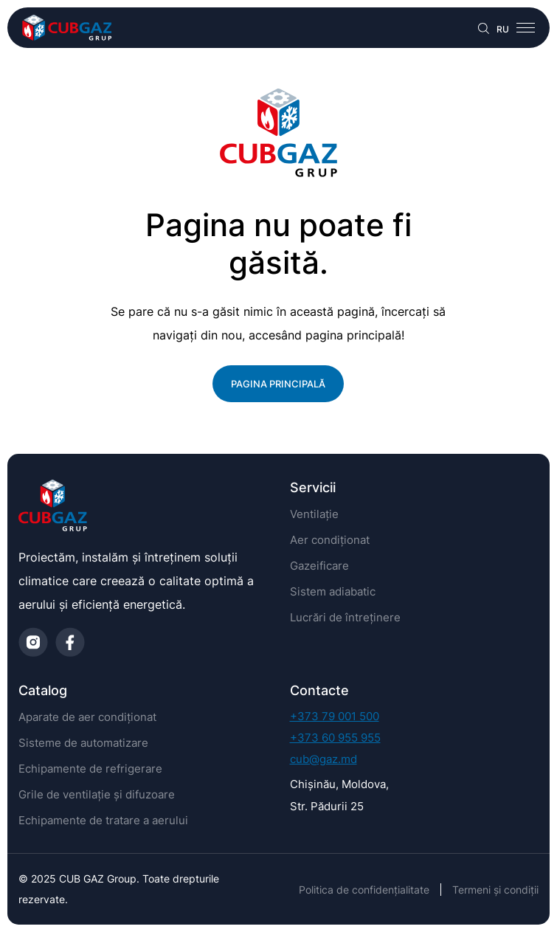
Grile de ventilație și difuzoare (96, 794)
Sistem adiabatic (333, 591)
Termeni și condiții (495, 889)
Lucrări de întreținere (345, 617)
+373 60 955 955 (335, 738)
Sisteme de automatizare (83, 743)
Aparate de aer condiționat (87, 717)
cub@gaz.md (323, 759)
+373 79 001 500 (334, 716)
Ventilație (314, 514)
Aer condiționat (330, 540)
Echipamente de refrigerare (90, 769)
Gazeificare (319, 566)
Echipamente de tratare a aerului (103, 820)
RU (503, 29)
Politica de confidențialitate (364, 889)
